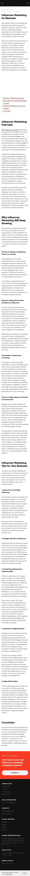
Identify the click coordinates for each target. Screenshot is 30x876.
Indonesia (11, 838)
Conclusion (7, 111)
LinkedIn (4, 822)
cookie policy (8, 874)
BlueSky (4, 830)
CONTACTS (5, 808)
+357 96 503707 (6, 813)
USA (9, 840)
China (14, 842)
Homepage (5, 9)
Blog (11, 9)
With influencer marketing (10, 130)
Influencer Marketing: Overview (13, 98)
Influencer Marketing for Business (11, 11)
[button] (15, 772)
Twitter (4, 827)
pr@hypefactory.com (8, 811)
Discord (4, 824)
